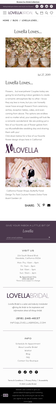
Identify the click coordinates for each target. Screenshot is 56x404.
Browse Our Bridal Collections (28, 2)
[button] (5, 13)
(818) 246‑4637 (28, 279)
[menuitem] (5, 13)
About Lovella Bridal (27, 347)
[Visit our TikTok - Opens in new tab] (41, 6)
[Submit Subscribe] (50, 238)
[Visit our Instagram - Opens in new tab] (37, 6)
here (30, 402)
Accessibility (43, 381)
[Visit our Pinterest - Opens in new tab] (51, 6)
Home (6, 20)
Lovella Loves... (30, 20)
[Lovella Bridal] (21, 13)
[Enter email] (28, 238)
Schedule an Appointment (28, 344)
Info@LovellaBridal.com (28, 323)
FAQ (28, 357)
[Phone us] (36, 13)
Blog (15, 20)
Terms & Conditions (15, 381)
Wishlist (28, 351)
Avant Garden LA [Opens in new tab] (13, 198)
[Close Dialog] (2, 395)
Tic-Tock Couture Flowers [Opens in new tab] (24, 194)
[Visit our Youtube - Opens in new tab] (46, 6)
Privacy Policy (31, 381)
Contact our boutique (28, 361)
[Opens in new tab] (38, 205)
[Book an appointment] (41, 13)
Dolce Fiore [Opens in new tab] (41, 194)
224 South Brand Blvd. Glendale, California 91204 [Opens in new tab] (28, 257)
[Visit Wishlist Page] (51, 13)
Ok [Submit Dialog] (6, 395)
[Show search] (46, 13)
